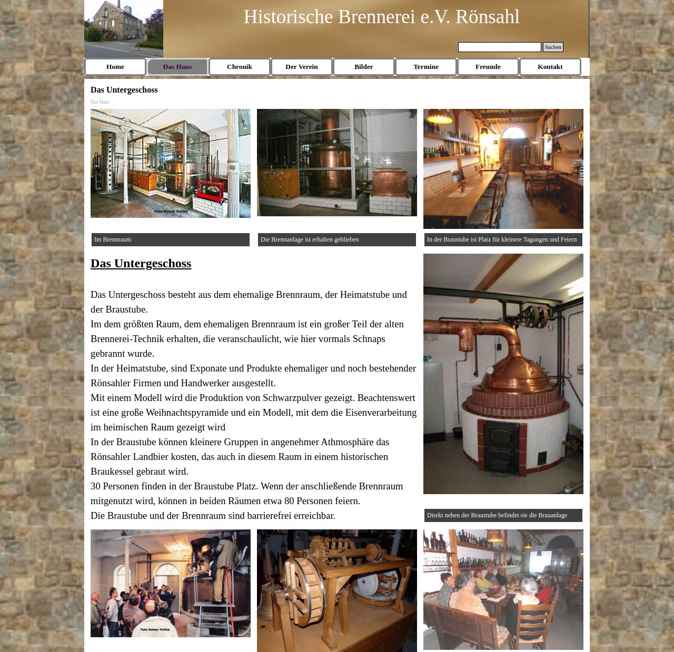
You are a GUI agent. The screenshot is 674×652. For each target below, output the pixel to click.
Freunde (488, 67)
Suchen (553, 47)
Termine (426, 67)
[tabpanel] (254, 388)
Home (115, 67)
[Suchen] (499, 47)
